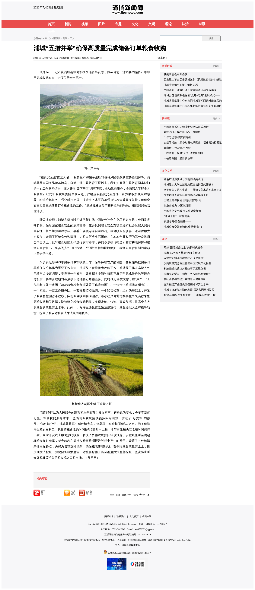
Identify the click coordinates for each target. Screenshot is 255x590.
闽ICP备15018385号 (141, 553)
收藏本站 (146, 516)
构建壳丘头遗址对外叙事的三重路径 (185, 268)
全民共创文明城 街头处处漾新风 (182, 211)
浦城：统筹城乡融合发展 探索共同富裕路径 (189, 289)
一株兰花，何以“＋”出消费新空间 (183, 153)
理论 (168, 24)
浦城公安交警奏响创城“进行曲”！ (183, 226)
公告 (51, 31)
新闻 (68, 24)
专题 (118, 24)
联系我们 (121, 516)
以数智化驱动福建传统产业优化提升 (185, 258)
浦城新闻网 (55, 38)
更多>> (216, 66)
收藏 (118, 495)
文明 (151, 24)
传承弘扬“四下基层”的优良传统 (182, 252)
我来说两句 (96, 58)
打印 (112, 495)
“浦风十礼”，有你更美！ (178, 216)
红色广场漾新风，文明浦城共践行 (183, 179)
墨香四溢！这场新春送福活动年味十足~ (187, 195)
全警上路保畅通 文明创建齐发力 (182, 200)
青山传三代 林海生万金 (177, 148)
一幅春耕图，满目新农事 (178, 158)
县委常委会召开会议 (175, 74)
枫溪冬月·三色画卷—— (177, 221)
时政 (65, 38)
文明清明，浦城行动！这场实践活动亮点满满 (190, 90)
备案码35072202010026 (119, 553)
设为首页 (134, 516)
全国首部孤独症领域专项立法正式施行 (186, 126)
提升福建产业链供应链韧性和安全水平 (186, 284)
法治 (185, 24)
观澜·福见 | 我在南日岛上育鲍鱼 (182, 132)
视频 (84, 24)
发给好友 (126, 495)
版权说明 (108, 516)
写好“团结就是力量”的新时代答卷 (183, 247)
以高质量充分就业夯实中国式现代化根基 (187, 263)
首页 (51, 24)
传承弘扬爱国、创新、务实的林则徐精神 (187, 274)
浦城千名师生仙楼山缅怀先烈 (181, 85)
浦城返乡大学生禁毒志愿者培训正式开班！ (189, 184)
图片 (101, 24)
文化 (135, 24)
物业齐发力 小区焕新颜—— (180, 205)
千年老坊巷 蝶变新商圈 (177, 137)
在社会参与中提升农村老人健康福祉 (185, 279)
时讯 (202, 24)
